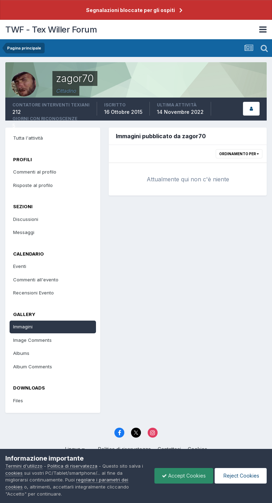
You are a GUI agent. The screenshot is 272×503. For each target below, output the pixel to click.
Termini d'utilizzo (23, 466)
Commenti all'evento (35, 279)
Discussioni (25, 219)
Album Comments (32, 366)
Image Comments (32, 340)
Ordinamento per (239, 154)
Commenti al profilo (34, 172)
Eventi (19, 266)
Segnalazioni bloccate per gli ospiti (130, 10)
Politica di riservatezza (72, 466)
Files (18, 400)
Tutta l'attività (28, 138)
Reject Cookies (240, 476)
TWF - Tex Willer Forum (51, 29)
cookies (14, 473)
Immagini (23, 326)
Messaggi (23, 232)
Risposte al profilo (33, 185)
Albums (21, 353)
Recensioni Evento (33, 293)
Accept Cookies (184, 476)
